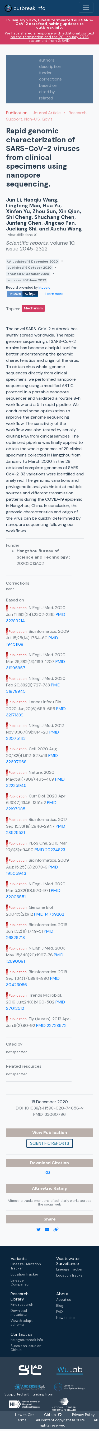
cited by (47, 91)
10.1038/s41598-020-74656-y (54, 1108)
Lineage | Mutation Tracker (26, 1266)
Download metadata (19, 1313)
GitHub (53, 1415)
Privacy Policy (83, 1415)
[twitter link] (40, 1230)
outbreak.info (24, 8)
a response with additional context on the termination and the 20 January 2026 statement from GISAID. (53, 37)
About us (63, 1300)
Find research (22, 1305)
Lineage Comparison (21, 1282)
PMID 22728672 (51, 1025)
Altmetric (43, 1188)
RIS (47, 1172)
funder (45, 73)
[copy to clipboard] (58, 1230)
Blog (59, 1306)
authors (46, 60)
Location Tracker (24, 1274)
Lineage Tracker (69, 1269)
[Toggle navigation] (86, 7)
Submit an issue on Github (26, 1348)
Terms (21, 1420)
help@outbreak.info (27, 1340)
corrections (50, 79)
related (46, 98)
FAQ (59, 1312)
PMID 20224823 (50, 849)
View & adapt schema (21, 1323)
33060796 (55, 1114)
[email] (49, 1230)
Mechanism (33, 308)
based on (48, 85)
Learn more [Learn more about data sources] (53, 294)
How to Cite (25, 1415)
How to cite (65, 1318)
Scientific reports (49, 1143)
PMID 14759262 (49, 914)
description (50, 66)
